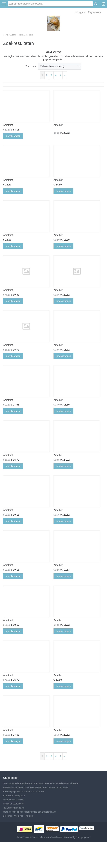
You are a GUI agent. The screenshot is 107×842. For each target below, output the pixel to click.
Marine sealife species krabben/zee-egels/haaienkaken (29, 812)
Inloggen (80, 12)
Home (5, 35)
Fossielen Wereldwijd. (13, 803)
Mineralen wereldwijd (13, 799)
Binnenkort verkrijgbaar (14, 795)
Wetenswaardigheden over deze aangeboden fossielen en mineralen (36, 787)
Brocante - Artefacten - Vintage (18, 816)
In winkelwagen (13, 136)
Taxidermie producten (13, 807)
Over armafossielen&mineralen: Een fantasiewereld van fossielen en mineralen (41, 783)
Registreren (94, 12)
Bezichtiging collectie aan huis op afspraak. (24, 791)
